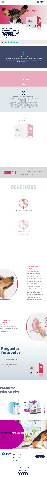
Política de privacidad (23, 470)
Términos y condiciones (23, 468)
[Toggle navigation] (3, 2)
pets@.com (23, 472)
